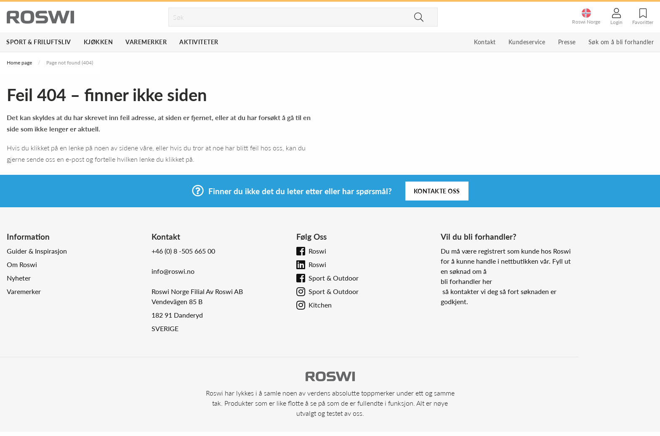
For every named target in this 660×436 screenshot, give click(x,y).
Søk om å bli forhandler (621, 41)
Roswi (317, 251)
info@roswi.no (173, 271)
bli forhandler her (466, 281)
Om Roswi (22, 264)
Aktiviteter (198, 41)
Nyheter (19, 278)
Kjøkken (98, 41)
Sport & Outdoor (334, 278)
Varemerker (146, 41)
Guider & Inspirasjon (37, 251)
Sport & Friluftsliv (38, 41)
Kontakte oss (437, 191)
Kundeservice (527, 41)
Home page (19, 62)
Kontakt (485, 41)
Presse (567, 41)
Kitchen (320, 305)
